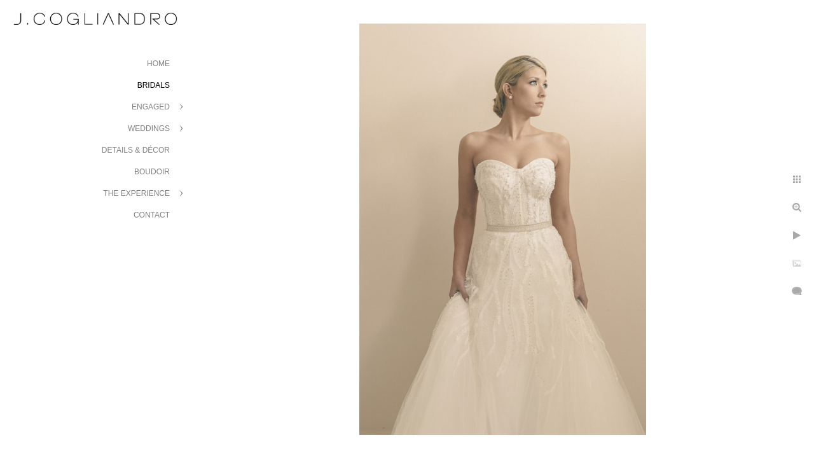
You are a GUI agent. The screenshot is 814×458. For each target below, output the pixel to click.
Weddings (149, 128)
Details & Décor (136, 150)
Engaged (151, 106)
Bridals (153, 85)
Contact (152, 215)
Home (158, 63)
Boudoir (152, 171)
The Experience (136, 193)
